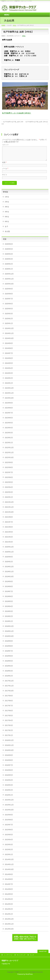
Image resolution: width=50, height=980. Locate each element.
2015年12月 (9, 803)
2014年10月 (9, 872)
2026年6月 (9, 247)
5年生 (7, 219)
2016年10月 (9, 753)
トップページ (8, 955)
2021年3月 (9, 545)
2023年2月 (9, 440)
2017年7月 (9, 708)
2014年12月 (9, 862)
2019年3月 (9, 614)
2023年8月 (9, 411)
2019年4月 (9, 609)
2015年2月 (9, 852)
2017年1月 (9, 738)
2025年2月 (9, 321)
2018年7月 (9, 654)
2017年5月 (9, 718)
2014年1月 (9, 917)
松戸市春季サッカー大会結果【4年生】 (16, 113)
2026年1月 (9, 272)
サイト (4, 177)
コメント (5, 145)
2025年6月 (9, 306)
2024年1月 (9, 386)
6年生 (7, 224)
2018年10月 (9, 639)
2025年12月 (9, 277)
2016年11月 (9, 748)
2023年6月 (9, 420)
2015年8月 (9, 822)
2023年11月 (9, 396)
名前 (4, 165)
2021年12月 (9, 505)
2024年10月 (9, 341)
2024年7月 (9, 356)
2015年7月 (9, 827)
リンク (32, 955)
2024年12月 (9, 331)
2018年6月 (9, 659)
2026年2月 (9, 267)
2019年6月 (9, 599)
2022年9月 (9, 465)
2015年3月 (9, 847)
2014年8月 (9, 882)
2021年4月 (9, 540)
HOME (3, 25)
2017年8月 (9, 703)
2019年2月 (9, 619)
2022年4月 (9, 490)
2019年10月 (9, 579)
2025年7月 (9, 301)
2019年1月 (9, 624)
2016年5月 (9, 778)
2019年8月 (9, 589)
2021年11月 (9, 510)
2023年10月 (9, 401)
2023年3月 (9, 435)
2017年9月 (9, 698)
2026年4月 (9, 257)
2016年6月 (9, 773)
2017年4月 (9, 723)
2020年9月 (9, 560)
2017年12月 (9, 684)
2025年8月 (9, 296)
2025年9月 (9, 292)
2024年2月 (9, 381)
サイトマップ (21, 955)
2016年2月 (9, 793)
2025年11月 (9, 282)
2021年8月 (9, 520)
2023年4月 (9, 430)
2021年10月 (9, 515)
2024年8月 (9, 351)
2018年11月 (9, 634)
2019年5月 (9, 604)
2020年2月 (9, 564)
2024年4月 (9, 371)
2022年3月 (9, 495)
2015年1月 (9, 857)
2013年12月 (9, 922)
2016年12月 (9, 743)
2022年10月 (9, 460)
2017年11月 (9, 689)
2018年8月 (9, 649)
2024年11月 (9, 336)
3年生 (7, 210)
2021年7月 (9, 525)
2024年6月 (9, 361)
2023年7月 (9, 416)
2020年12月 (9, 550)
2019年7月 (9, 594)
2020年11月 (9, 555)
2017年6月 (9, 713)
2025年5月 (9, 311)
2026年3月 (9, 262)
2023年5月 (9, 425)
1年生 (7, 200)
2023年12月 (9, 391)
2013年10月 (9, 932)
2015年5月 (9, 837)
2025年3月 (9, 316)
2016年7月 (9, 768)
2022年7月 (9, 475)
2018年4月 (9, 669)
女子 (6, 229)
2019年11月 (9, 574)
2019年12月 (9, 569)
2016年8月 (9, 763)
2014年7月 (9, 887)
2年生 (7, 205)
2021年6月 (9, 530)
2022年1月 (9, 500)
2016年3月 (9, 788)
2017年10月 (9, 693)
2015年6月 (9, 832)
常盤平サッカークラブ (22, 972)
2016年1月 (9, 798)
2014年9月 (9, 877)
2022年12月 (9, 450)
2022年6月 (9, 480)
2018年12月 (9, 629)
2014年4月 (9, 902)
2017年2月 (9, 733)
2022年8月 (9, 470)
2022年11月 (9, 455)
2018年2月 (9, 679)
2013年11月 (9, 927)
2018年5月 (9, 664)
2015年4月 (9, 842)
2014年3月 (9, 907)
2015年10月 (9, 813)
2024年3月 (9, 376)
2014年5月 (9, 897)
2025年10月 (9, 287)
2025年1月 (9, 326)
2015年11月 (9, 808)
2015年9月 (9, 817)
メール (5, 171)
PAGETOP (43, 951)
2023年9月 (9, 406)
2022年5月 (9, 485)
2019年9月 (9, 584)
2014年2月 (9, 912)
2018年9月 (9, 644)
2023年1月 (9, 445)
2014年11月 (9, 867)
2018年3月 (9, 674)
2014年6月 (9, 892)
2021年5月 (9, 535)
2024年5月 (9, 366)
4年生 (14, 25)
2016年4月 (9, 783)
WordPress (29, 974)
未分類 (7, 234)
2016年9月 (9, 758)
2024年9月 (9, 346)
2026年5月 (9, 252)
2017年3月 (9, 728)
